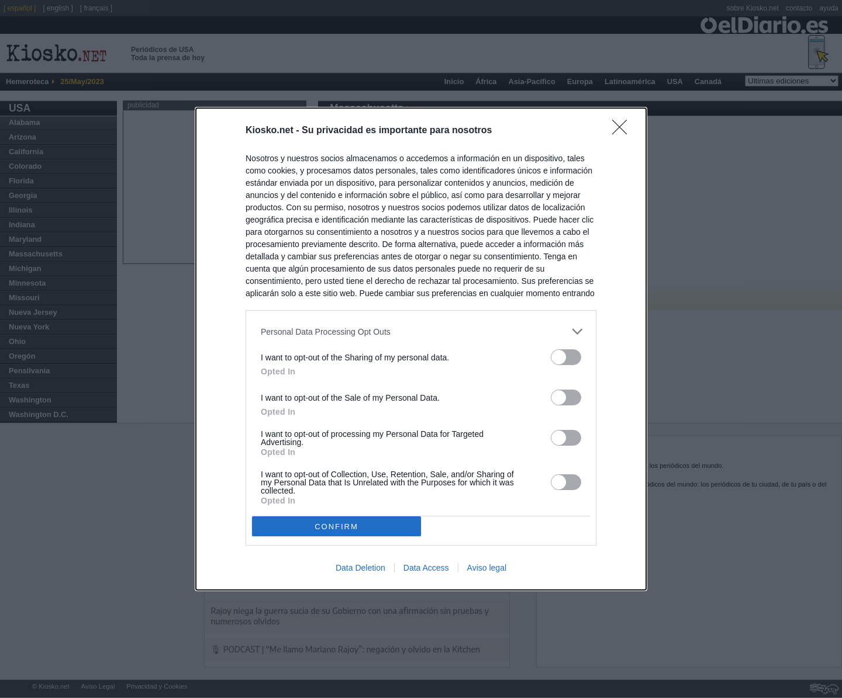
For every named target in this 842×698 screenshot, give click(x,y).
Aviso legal (486, 567)
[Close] (623, 131)
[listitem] (421, 331)
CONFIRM (336, 526)
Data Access (426, 567)
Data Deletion (360, 567)
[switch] (566, 357)
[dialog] (421, 349)
